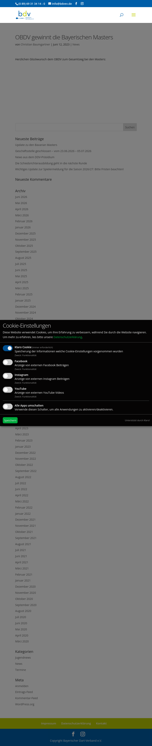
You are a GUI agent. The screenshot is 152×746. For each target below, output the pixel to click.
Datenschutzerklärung (67, 337)
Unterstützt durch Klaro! (137, 420)
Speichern (10, 420)
